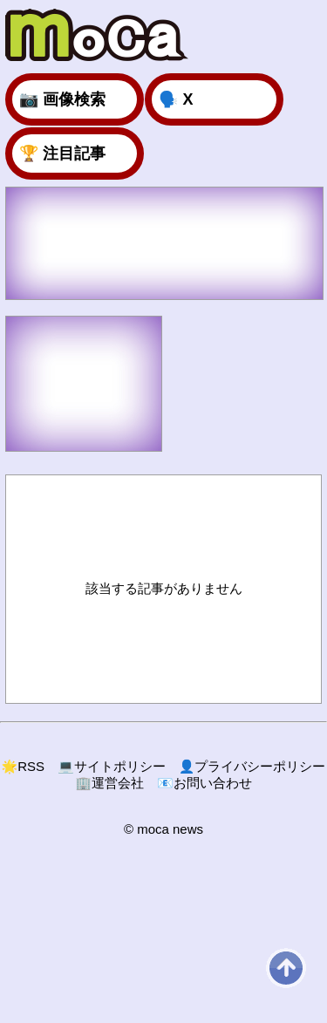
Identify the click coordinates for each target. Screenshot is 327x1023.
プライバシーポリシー (252, 766)
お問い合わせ (204, 782)
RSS (23, 766)
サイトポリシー (112, 766)
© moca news (163, 829)
